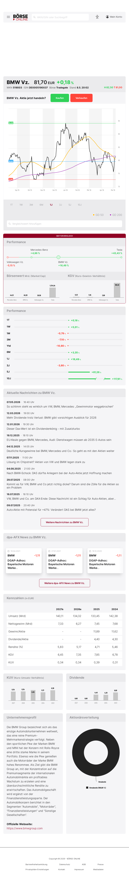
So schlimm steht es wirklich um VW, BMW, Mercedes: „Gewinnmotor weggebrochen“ (60, 406)
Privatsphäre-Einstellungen (37, 869)
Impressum (79, 869)
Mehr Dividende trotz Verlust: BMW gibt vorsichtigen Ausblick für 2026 (51, 417)
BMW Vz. (63, 262)
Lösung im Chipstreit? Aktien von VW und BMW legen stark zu (46, 462)
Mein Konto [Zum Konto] (114, 16)
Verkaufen (81, 97)
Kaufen (60, 97)
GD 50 (100, 215)
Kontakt (61, 869)
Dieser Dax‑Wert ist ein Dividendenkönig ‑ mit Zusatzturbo (43, 428)
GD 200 (117, 215)
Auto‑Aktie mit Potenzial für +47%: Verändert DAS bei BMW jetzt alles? (51, 509)
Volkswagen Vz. (15, 262)
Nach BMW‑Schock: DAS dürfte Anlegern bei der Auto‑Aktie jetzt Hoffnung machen (59, 473)
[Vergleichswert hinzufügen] (64, 223)
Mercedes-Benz (39, 249)
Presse (100, 864)
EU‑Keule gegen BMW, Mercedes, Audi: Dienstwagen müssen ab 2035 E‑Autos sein (59, 439)
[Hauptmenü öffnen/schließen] (8, 17)
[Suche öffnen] (60, 17)
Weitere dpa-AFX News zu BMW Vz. (64, 583)
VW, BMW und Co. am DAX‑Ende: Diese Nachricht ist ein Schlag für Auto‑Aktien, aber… (61, 498)
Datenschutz (64, 864)
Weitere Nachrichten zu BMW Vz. (64, 522)
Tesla (119, 249)
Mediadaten (98, 869)
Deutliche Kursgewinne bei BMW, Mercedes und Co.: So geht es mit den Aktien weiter (60, 451)
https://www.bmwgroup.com (25, 828)
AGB (84, 864)
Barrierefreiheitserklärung (36, 864)
